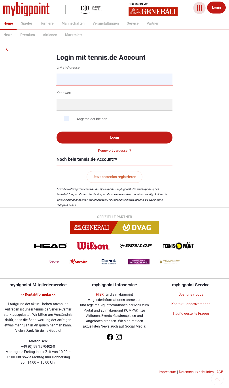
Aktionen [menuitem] (44, 35)
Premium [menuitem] (22, 35)
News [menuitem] (5, 35)
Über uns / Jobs (190, 294)
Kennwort (64, 93)
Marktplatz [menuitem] (67, 35)
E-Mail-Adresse (68, 67)
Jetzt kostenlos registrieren (114, 177)
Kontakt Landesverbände (190, 304)
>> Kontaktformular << (38, 294)
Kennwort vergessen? (114, 150)
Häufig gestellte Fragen (191, 313)
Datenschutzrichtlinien (196, 372)
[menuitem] (3, 24)
